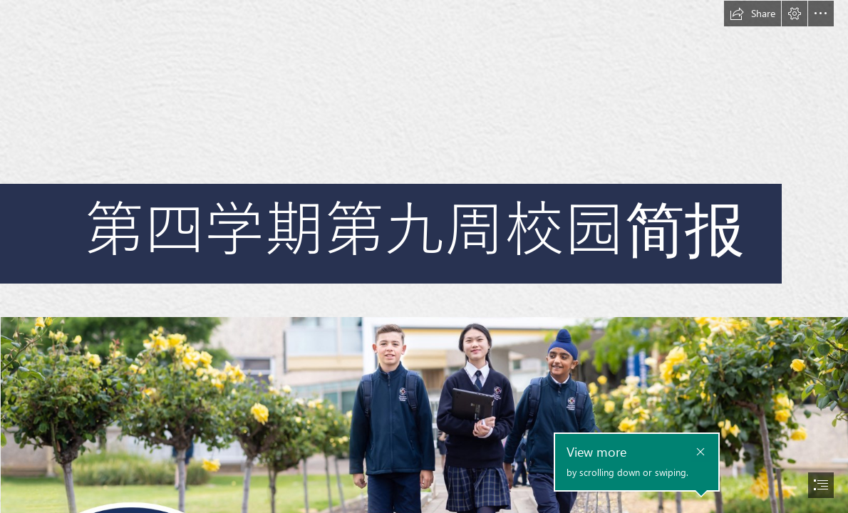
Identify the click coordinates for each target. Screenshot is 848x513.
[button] (752, 13)
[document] (424, 256)
